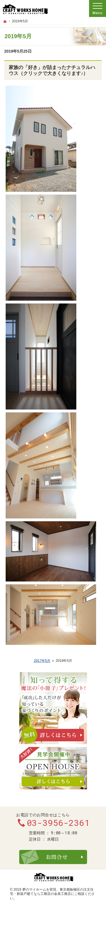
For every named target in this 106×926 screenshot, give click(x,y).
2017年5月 (42, 661)
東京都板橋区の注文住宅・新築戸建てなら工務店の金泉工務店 (52, 892)
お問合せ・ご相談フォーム (53, 857)
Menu (97, 8)
